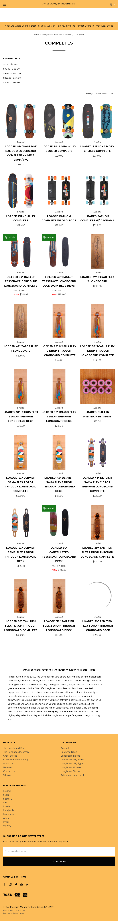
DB (5, 802)
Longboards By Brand (52, 34)
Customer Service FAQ (15, 759)
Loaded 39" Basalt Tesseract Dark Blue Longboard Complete (20, 281)
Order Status (10, 755)
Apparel (65, 748)
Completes (79, 34)
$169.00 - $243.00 (12, 73)
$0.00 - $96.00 (10, 64)
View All (7, 825)
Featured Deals (69, 752)
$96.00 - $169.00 (11, 69)
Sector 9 (78, 707)
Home (36, 34)
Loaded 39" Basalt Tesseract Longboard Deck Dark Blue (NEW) (59, 281)
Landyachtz (62, 707)
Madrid (7, 791)
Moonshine (9, 814)
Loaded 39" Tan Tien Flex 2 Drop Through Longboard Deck (59, 626)
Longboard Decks (70, 755)
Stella (6, 794)
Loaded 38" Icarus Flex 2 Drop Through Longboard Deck (21, 417)
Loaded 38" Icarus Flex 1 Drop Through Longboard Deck (59, 417)
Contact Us (9, 771)
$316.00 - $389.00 (12, 82)
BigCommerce (18, 913)
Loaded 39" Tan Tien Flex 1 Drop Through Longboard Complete (20, 626)
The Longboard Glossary (16, 752)
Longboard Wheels (71, 767)
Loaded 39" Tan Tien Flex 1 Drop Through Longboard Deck (97, 626)
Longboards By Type (72, 763)
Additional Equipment (72, 775)
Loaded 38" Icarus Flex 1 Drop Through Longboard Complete (97, 351)
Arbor (52, 707)
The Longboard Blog (14, 748)
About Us (8, 763)
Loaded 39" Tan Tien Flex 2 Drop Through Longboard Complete (97, 552)
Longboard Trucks (70, 771)
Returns (7, 767)
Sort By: (89, 93)
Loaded (68, 34)
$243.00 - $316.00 (12, 78)
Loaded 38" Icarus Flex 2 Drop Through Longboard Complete (59, 351)
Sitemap (7, 775)
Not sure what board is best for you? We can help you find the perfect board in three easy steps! (59, 25)
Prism (6, 822)
